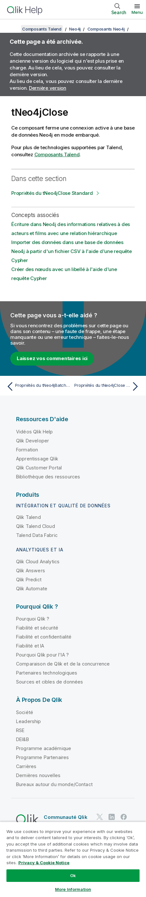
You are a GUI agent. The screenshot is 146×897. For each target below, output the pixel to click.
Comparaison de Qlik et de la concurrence (63, 663)
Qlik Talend (28, 517)
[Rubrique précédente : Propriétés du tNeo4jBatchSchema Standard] (38, 386)
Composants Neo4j (106, 29)
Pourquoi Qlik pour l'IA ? (42, 654)
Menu (137, 12)
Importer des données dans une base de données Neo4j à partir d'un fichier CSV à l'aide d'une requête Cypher (71, 251)
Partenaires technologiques (46, 672)
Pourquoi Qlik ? (32, 618)
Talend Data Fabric (37, 535)
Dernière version (47, 88)
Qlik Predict (28, 579)
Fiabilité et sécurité (37, 627)
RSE (20, 730)
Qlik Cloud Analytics (37, 561)
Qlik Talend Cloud (35, 526)
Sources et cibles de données (49, 681)
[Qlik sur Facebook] (124, 817)
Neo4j (75, 29)
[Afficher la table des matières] (13, 29)
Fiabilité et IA (30, 645)
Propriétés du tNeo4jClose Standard (52, 193)
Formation (27, 449)
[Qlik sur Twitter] (100, 817)
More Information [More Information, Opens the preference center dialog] (73, 889)
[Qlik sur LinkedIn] (111, 817)
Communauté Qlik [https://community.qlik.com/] (65, 817)
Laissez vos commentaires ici (52, 358)
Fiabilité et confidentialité (43, 636)
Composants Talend (41, 29)
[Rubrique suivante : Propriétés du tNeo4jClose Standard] (107, 386)
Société (24, 712)
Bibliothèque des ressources (48, 476)
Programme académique (43, 748)
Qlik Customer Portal (39, 467)
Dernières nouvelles (38, 775)
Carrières (26, 766)
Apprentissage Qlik (37, 458)
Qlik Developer (32, 440)
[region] (73, 859)
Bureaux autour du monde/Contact (54, 784)
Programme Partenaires (42, 757)
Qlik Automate (31, 588)
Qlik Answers (30, 570)
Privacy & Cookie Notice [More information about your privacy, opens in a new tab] (43, 862)
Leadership (28, 721)
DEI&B (22, 739)
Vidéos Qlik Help (34, 431)
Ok (73, 875)
